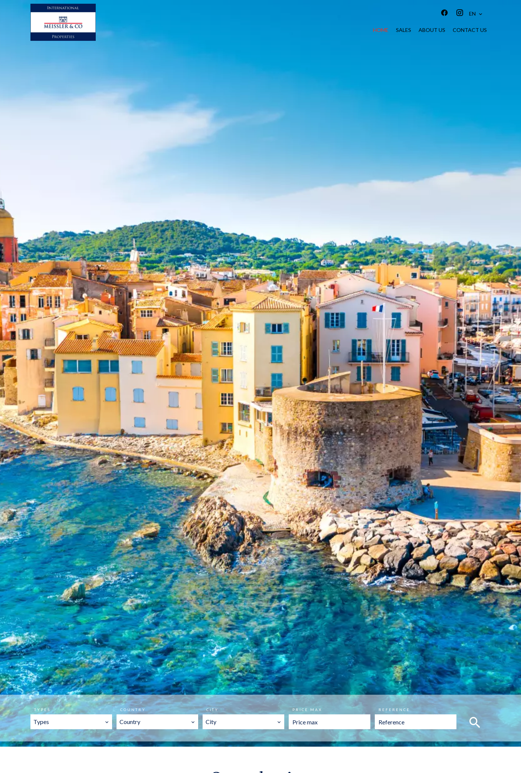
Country (133, 709)
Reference (394, 709)
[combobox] (71, 721)
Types (42, 709)
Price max (307, 709)
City (212, 709)
